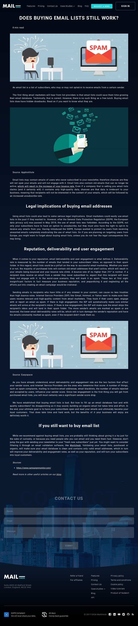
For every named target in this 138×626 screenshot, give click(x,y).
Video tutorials (118, 589)
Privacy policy (117, 576)
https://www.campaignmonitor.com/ (33, 468)
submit (69, 547)
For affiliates (76, 580)
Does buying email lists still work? (69, 18)
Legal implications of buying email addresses (69, 206)
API (92, 597)
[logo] (12, 6)
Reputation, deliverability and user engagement (69, 249)
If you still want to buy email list (69, 425)
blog (58, 474)
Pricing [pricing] (41, 6)
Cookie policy (117, 584)
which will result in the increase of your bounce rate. (46, 186)
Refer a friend (76, 576)
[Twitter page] (123, 614)
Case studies (98, 589)
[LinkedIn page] (114, 614)
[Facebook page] (110, 614)
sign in (125, 6)
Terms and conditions (121, 580)
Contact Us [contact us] (52, 6)
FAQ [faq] (87, 6)
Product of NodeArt (120, 593)
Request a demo (102, 6)
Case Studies (67, 6)
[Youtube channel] (119, 614)
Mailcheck (75, 445)
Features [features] (31, 6)
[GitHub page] (128, 614)
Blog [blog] (80, 6)
